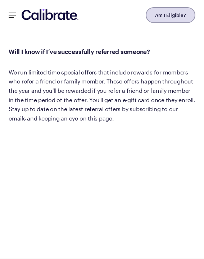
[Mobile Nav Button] (12, 15)
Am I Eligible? (170, 15)
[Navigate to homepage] (50, 15)
